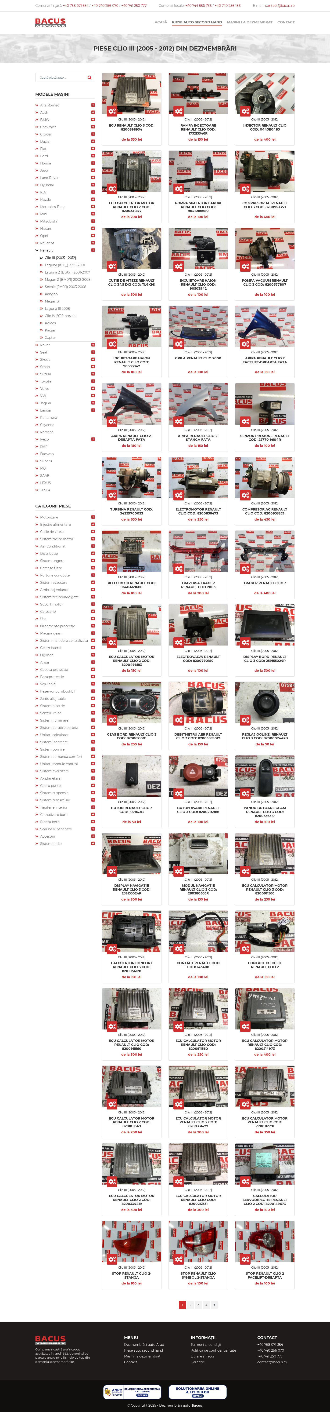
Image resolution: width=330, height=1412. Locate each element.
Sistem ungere (51, 561)
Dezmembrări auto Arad (144, 1345)
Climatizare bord (53, 815)
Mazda (45, 199)
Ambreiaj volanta (53, 590)
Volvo (44, 389)
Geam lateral (50, 648)
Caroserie (47, 611)
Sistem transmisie (54, 800)
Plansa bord (49, 822)
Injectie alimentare (55, 524)
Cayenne (46, 425)
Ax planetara (50, 778)
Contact (286, 22)
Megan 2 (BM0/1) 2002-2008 (67, 279)
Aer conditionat (52, 546)
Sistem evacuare (53, 582)
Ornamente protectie (57, 626)
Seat (43, 352)
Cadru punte (50, 786)
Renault (46, 250)
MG (42, 468)
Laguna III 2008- (57, 308)
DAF (43, 447)
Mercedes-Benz (52, 207)
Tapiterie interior (53, 807)
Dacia (44, 141)
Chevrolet (47, 127)
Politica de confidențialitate (213, 1350)
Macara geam (51, 633)
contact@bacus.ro (280, 6)
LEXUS (45, 483)
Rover (44, 345)
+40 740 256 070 (105, 6)
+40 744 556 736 (199, 6)
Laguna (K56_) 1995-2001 (64, 265)
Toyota (45, 381)
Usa (42, 619)
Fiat (43, 149)
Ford (43, 156)
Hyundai (46, 185)
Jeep (43, 170)
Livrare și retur (203, 1356)
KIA (42, 192)
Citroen (45, 134)
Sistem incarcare (53, 742)
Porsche (46, 432)
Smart (44, 367)
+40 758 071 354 (76, 6)
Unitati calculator (54, 735)
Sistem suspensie (53, 793)
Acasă (161, 22)
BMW (44, 120)
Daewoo (46, 454)
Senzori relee (50, 713)
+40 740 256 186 (228, 6)
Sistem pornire (52, 749)
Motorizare (48, 517)
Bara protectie (51, 677)
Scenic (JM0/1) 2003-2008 (65, 287)
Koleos (50, 323)
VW (42, 396)
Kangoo (51, 294)
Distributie (48, 553)
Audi (43, 112)
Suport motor (51, 604)
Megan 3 (51, 301)
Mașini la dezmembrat (250, 22)
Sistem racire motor (56, 539)
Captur (50, 338)
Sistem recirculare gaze (59, 597)
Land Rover (49, 178)
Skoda (44, 360)
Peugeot (46, 243)
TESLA (44, 490)
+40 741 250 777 (134, 6)
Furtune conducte (54, 575)
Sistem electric (52, 706)
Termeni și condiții (206, 1345)
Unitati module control (58, 764)
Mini (43, 214)
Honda (45, 163)
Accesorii (47, 836)
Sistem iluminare (53, 720)
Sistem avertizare (54, 771)
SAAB (44, 476)
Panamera (48, 418)
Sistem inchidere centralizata (63, 641)
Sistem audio (50, 844)
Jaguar (45, 403)
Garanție (198, 1362)
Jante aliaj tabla (52, 699)
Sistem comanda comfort (60, 757)
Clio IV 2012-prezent (60, 316)
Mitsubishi (48, 221)
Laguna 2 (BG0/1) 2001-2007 (67, 272)
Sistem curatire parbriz (58, 728)
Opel (43, 236)
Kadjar (49, 330)
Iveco (44, 439)
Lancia (45, 410)
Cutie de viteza (51, 532)
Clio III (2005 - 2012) (60, 258)
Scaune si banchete (55, 829)
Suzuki (45, 374)
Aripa (44, 662)
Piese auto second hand (197, 22)
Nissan (45, 228)
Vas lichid (47, 684)
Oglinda (46, 655)
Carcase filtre (50, 568)
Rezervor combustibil (57, 691)
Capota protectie (53, 670)
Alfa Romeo (49, 105)
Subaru (45, 461)
